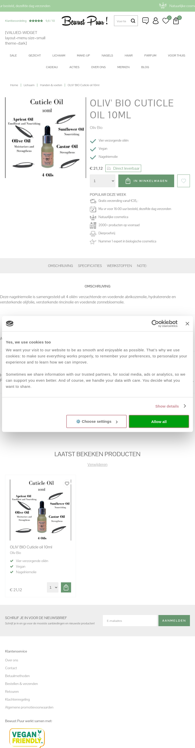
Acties (74, 67)
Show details (167, 406)
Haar (129, 55)
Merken (123, 67)
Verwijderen (97, 464)
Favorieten (183, 181)
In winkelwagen (151, 181)
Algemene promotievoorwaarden (29, 707)
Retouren (12, 691)
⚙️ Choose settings (97, 421)
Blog (145, 67)
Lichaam (59, 55)
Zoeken (133, 21)
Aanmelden (174, 621)
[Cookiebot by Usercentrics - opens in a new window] (155, 323)
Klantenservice (145, 21)
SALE (13, 55)
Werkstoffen (119, 265)
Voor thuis (176, 55)
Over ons (98, 67)
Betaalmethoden (17, 676)
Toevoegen (66, 587)
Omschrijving (60, 265)
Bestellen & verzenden (21, 683)
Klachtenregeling (17, 699)
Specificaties (90, 265)
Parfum (150, 55)
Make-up (83, 55)
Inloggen (155, 21)
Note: (142, 265)
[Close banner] (187, 323)
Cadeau (52, 67)
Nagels (107, 55)
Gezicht (34, 55)
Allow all (159, 421)
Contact (11, 668)
